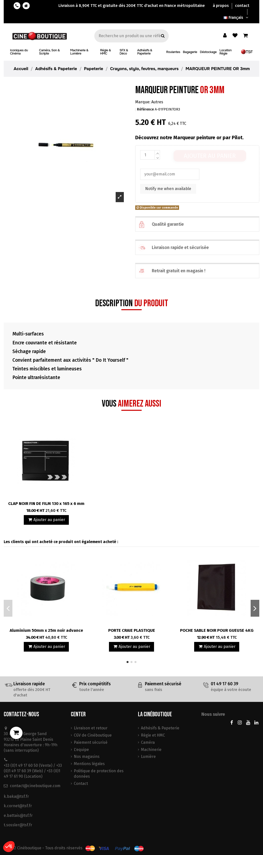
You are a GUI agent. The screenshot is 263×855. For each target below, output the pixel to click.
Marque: (142, 102)
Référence (145, 109)
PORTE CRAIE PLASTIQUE (131, 630)
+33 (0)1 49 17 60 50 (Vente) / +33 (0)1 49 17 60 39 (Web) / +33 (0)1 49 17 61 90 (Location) (33, 771)
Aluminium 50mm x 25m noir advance (46, 630)
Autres (157, 102)
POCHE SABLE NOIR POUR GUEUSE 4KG (217, 630)
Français (236, 17)
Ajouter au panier (210, 155)
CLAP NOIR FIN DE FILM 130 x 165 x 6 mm (46, 503)
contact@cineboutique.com (35, 785)
